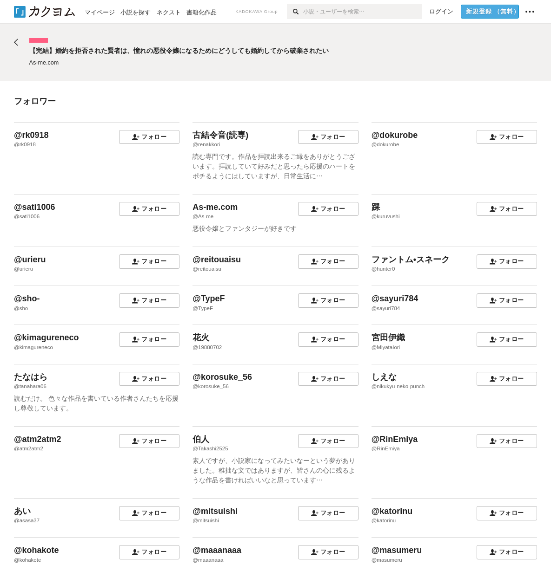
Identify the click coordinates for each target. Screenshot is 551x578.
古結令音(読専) (220, 135)
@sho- (27, 298)
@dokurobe (395, 135)
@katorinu (392, 511)
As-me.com (215, 207)
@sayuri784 (395, 298)
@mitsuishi (215, 511)
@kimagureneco (46, 337)
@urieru (30, 259)
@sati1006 (34, 207)
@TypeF (209, 298)
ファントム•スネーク (411, 259)
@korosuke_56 (222, 377)
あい (22, 511)
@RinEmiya (395, 439)
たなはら (30, 377)
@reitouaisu (217, 259)
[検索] (295, 11)
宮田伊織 (388, 337)
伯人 (201, 439)
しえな (384, 377)
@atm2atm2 (37, 439)
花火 (201, 337)
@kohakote (36, 550)
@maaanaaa (217, 550)
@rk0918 (31, 135)
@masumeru (397, 550)
